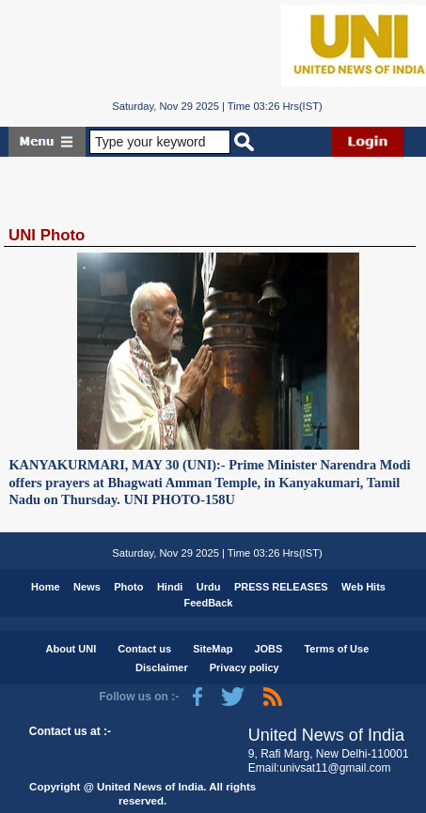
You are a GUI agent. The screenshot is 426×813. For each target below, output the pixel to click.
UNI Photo (46, 235)
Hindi (170, 586)
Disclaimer (161, 667)
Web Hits (363, 586)
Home (45, 586)
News (87, 586)
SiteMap (212, 648)
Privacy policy (244, 667)
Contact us (144, 648)
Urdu (209, 586)
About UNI (71, 648)
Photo (128, 586)
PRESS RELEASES (281, 586)
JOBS (268, 648)
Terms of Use (336, 648)
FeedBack (208, 602)
